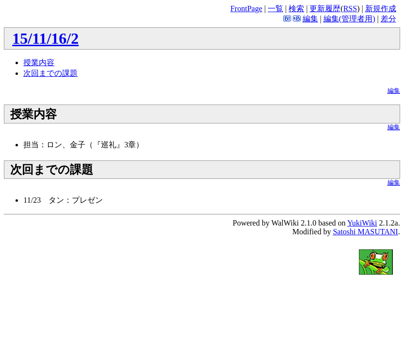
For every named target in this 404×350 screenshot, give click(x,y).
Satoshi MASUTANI (365, 232)
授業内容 (38, 62)
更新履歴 (324, 8)
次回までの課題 (50, 73)
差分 (388, 19)
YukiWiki (362, 223)
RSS (350, 8)
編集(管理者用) (349, 19)
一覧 (275, 8)
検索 (296, 8)
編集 (310, 19)
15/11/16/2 (45, 38)
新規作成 (380, 8)
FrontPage (246, 8)
